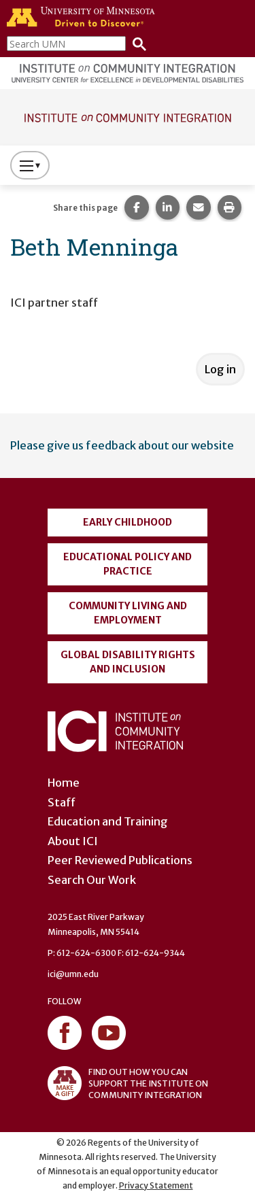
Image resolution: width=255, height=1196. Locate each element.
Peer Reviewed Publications (120, 860)
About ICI (73, 841)
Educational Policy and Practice (127, 564)
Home (64, 782)
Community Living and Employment (128, 613)
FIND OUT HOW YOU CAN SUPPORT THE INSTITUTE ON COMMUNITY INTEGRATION (128, 1083)
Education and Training (108, 821)
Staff (61, 802)
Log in (220, 369)
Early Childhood (127, 522)
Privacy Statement (156, 1185)
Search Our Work (92, 880)
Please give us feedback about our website (122, 445)
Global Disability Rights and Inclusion (128, 662)
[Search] (136, 43)
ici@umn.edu (73, 974)
